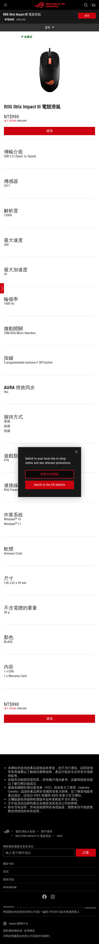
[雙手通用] (46, 831)
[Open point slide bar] (2, 288)
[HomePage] (6, 832)
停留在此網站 (49, 474)
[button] (5, 5)
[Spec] (60, 836)
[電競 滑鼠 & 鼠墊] (25, 831)
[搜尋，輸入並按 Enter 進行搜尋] (85, 5)
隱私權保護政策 (12, 930)
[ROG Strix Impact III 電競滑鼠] (33, 836)
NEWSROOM (10, 887)
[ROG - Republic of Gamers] (49, 5)
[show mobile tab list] (49, 27)
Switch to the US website (49, 485)
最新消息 (8, 879)
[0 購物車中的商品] (93, 5)
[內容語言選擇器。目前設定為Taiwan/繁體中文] (15, 923)
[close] (76, 451)
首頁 (6, 871)
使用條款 (29, 930)
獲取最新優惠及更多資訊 (18, 846)
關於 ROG (8, 863)
